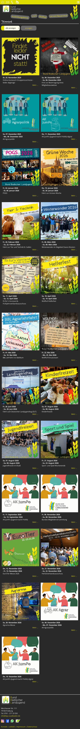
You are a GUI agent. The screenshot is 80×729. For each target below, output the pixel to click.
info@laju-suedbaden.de (10, 716)
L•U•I (34, 15)
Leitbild (12, 727)
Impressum (20, 727)
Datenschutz (32, 727)
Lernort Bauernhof (58, 16)
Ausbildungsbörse (20, 17)
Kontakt (4, 727)
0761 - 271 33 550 (11, 713)
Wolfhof (42, 16)
